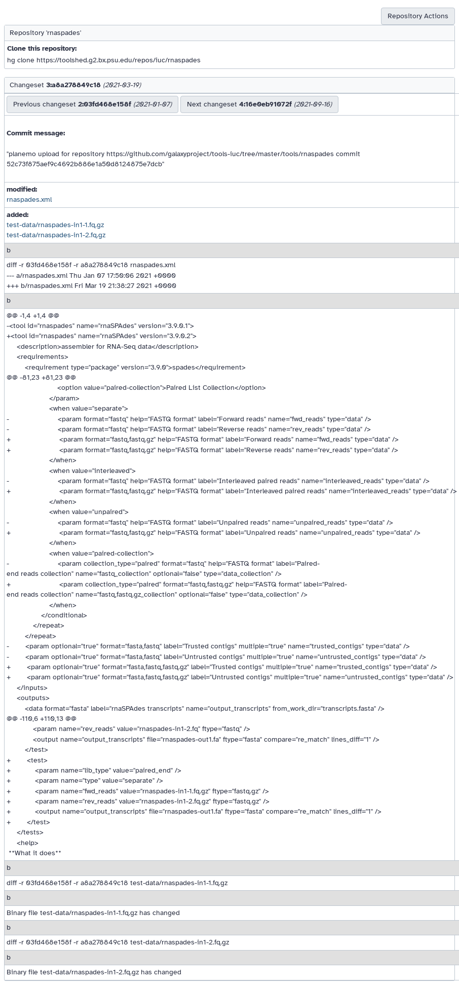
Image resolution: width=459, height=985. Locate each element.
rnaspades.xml (29, 199)
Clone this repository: (41, 48)
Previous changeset (92, 104)
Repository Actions (418, 16)
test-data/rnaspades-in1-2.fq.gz (56, 235)
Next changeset (259, 104)
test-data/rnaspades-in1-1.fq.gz (55, 225)
